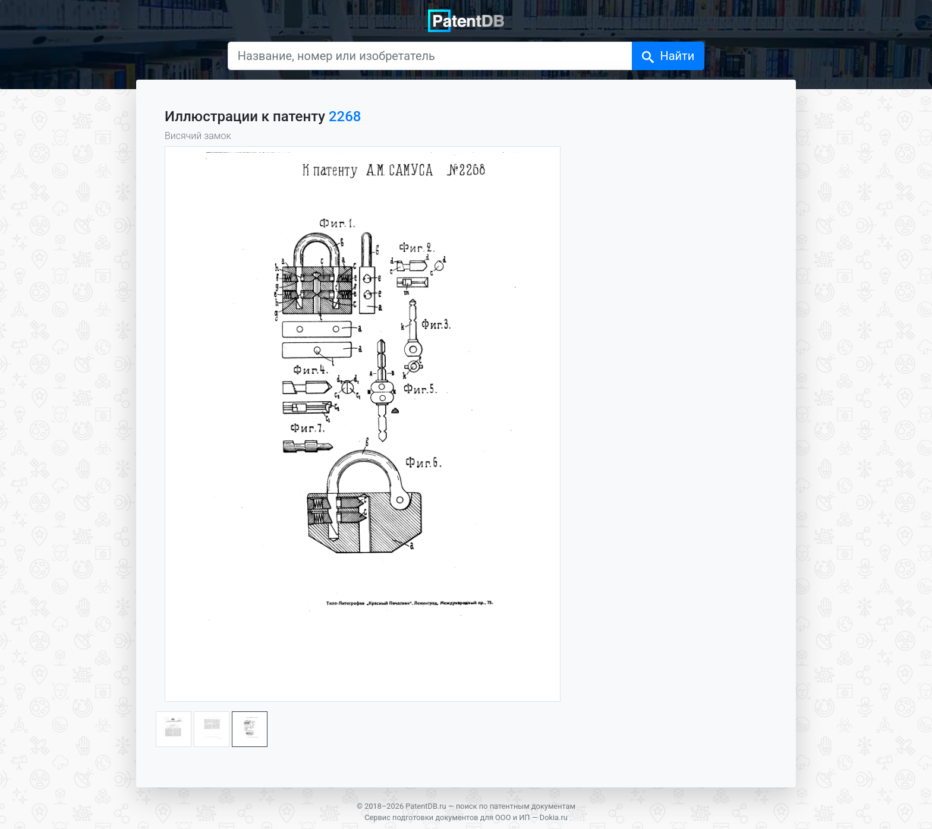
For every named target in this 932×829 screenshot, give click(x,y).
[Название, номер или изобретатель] (430, 56)
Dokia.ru (554, 817)
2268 (345, 116)
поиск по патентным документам (515, 806)
